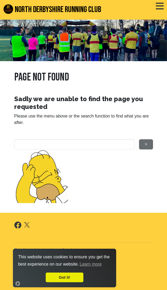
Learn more (91, 264)
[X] (27, 224)
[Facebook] (18, 226)
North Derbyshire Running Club (52, 9)
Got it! (64, 277)
